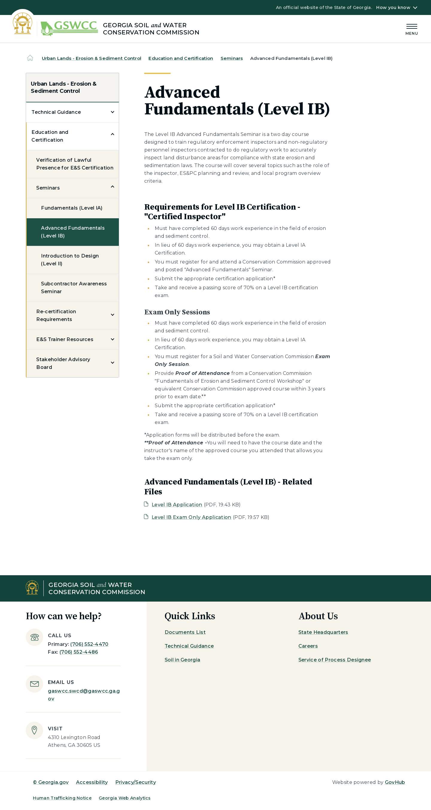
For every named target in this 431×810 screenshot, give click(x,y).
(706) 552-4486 (79, 652)
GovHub (395, 782)
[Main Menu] (412, 29)
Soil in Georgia (183, 660)
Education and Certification (180, 58)
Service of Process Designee (334, 660)
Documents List (185, 632)
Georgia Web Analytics (125, 798)
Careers (308, 646)
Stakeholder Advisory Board (63, 363)
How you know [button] (393, 7)
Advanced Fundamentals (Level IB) (73, 232)
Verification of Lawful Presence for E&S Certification (74, 164)
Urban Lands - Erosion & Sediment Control (91, 58)
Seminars (232, 58)
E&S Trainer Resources (64, 339)
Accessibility (92, 782)
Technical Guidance (56, 112)
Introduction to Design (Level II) (70, 260)
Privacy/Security (135, 782)
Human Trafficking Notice (62, 798)
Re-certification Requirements (56, 315)
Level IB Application (177, 505)
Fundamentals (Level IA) (71, 208)
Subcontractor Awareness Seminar (74, 287)
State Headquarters (323, 632)
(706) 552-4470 (89, 644)
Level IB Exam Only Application (192, 517)
